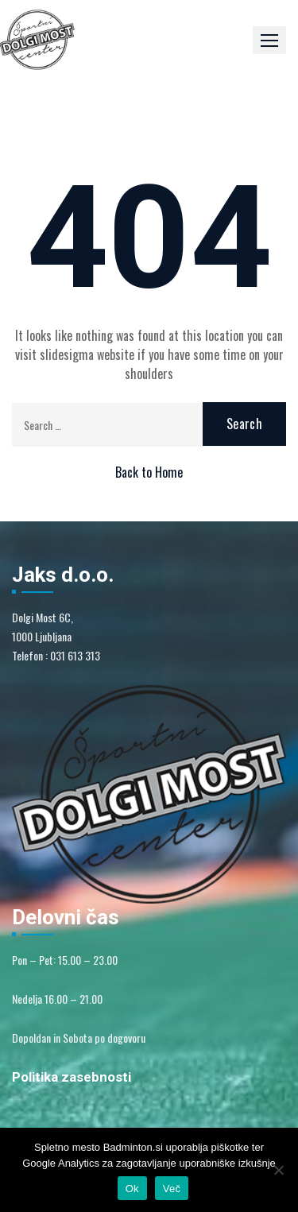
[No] (278, 1170)
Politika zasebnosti (71, 1077)
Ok (132, 1189)
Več (171, 1189)
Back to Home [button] (149, 472)
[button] (269, 40)
